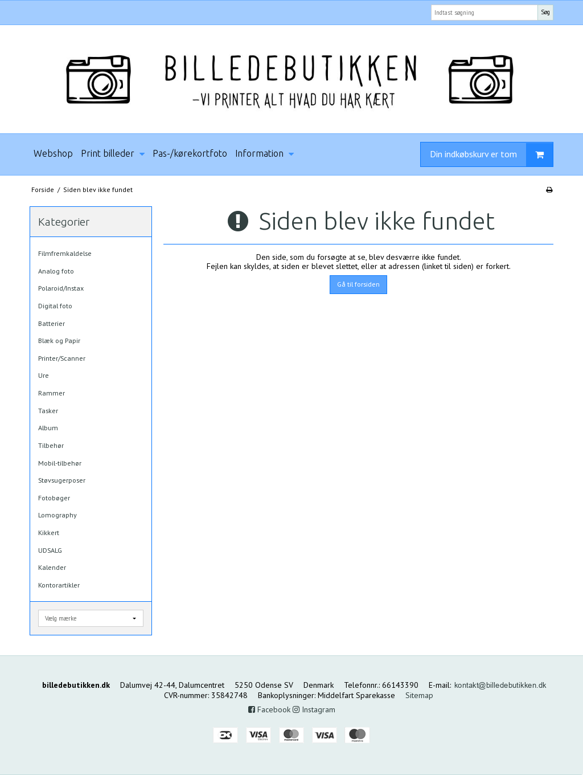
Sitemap (419, 695)
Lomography (57, 515)
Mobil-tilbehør (59, 463)
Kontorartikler (59, 585)
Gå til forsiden (358, 284)
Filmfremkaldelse (65, 253)
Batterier (51, 323)
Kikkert (48, 532)
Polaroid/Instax (61, 288)
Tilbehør (51, 445)
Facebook (269, 709)
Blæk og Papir (59, 340)
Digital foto (55, 305)
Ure (43, 375)
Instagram (314, 709)
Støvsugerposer (61, 480)
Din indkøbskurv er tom (491, 154)
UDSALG (50, 550)
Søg (545, 12)
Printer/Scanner (61, 358)
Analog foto (56, 271)
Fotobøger (54, 497)
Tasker (48, 410)
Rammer (51, 393)
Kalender (52, 567)
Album (48, 427)
